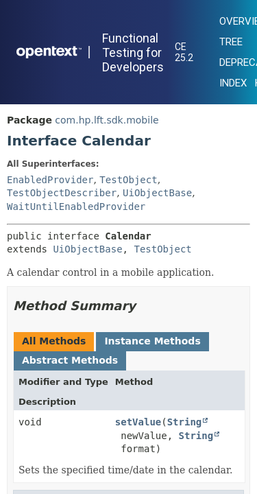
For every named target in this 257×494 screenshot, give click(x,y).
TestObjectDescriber (62, 192)
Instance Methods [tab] (152, 341)
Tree (231, 42)
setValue (138, 421)
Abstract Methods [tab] (70, 360)
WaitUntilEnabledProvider (76, 206)
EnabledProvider (50, 179)
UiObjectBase (157, 192)
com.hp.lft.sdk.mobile (106, 120)
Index (233, 83)
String (184, 421)
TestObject (128, 179)
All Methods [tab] (54, 341)
